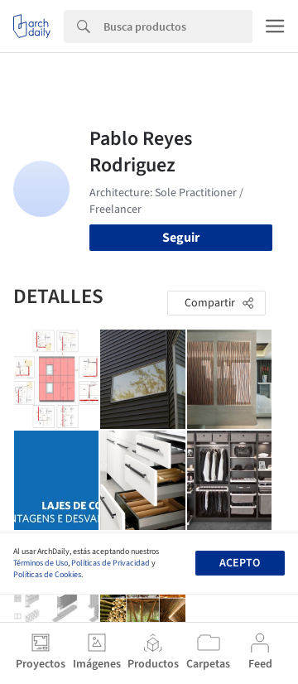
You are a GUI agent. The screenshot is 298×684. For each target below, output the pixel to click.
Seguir (180, 238)
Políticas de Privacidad (110, 563)
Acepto (239, 563)
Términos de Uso (40, 563)
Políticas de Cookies (47, 574)
